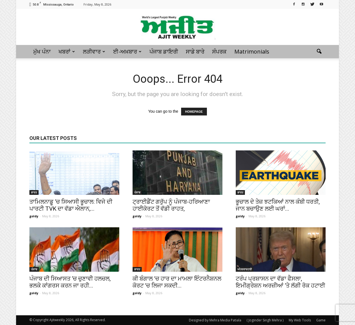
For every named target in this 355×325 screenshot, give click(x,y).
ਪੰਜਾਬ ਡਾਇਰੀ (163, 51)
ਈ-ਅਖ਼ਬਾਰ (127, 51)
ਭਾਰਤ (34, 192)
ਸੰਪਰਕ (219, 51)
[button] (319, 51)
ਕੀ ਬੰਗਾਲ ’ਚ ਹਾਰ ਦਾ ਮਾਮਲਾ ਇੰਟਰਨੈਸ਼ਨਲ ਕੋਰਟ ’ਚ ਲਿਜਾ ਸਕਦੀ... (177, 282)
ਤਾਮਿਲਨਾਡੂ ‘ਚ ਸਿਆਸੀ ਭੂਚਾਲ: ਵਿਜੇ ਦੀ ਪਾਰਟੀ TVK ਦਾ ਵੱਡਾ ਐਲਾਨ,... (70, 205)
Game (321, 320)
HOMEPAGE (194, 111)
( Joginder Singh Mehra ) (265, 320)
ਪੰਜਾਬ (137, 192)
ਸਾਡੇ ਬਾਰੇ (195, 51)
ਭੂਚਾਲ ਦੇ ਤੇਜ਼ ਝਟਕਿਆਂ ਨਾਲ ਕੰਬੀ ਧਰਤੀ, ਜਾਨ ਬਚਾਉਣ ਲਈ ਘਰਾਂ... (278, 205)
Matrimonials (251, 51)
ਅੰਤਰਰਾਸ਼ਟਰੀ (244, 269)
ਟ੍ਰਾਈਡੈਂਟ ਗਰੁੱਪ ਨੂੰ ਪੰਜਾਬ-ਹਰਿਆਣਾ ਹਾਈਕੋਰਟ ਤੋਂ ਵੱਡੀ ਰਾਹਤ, (171, 205)
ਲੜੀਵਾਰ (94, 51)
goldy (33, 216)
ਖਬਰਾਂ (67, 51)
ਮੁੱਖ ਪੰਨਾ (42, 51)
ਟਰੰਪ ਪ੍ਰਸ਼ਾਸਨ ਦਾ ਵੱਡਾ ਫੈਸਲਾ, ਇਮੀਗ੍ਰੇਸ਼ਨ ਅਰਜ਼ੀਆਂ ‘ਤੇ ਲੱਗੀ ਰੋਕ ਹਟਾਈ (280, 282)
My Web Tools (300, 320)
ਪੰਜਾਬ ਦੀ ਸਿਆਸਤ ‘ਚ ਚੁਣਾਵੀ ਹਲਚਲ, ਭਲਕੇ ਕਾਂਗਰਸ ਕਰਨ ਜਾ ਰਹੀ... (70, 282)
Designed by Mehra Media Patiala (215, 320)
